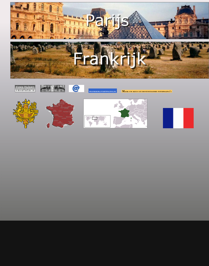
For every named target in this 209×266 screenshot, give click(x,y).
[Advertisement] (106, 170)
